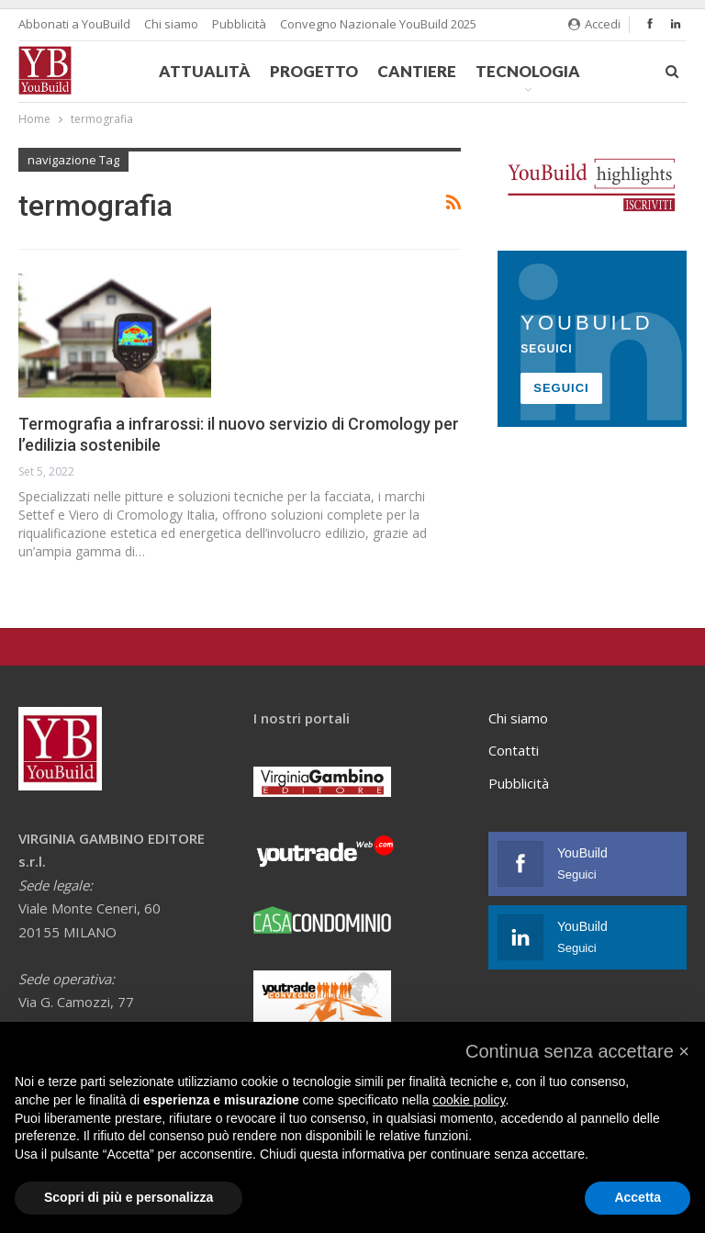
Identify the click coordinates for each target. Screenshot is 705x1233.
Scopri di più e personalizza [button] (128, 1197)
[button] (577, 1051)
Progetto (314, 71)
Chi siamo (171, 24)
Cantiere (416, 71)
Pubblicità (239, 24)
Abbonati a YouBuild (74, 24)
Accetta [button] (637, 1197)
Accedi (594, 24)
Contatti (513, 750)
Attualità (205, 71)
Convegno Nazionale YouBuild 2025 (378, 24)
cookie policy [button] (468, 1100)
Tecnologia (528, 71)
